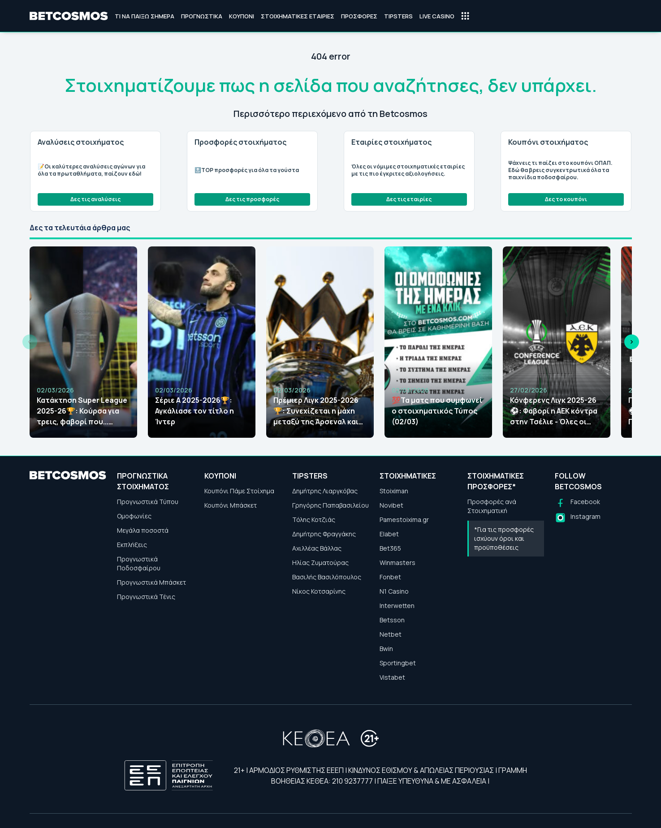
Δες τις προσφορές (252, 199)
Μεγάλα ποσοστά (142, 530)
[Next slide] (631, 342)
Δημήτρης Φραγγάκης (324, 534)
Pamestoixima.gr (404, 519)
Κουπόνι (241, 16)
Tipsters (398, 16)
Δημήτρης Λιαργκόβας (325, 491)
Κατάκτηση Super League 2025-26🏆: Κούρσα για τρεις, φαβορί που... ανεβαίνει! (82, 411)
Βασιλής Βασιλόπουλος (326, 577)
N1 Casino (394, 591)
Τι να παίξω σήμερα (144, 16)
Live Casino (436, 16)
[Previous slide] (29, 342)
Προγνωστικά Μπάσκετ (151, 582)
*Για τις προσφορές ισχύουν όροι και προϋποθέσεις (504, 538)
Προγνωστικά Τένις (146, 596)
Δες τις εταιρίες (409, 199)
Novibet (391, 505)
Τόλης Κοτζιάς (313, 519)
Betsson (392, 620)
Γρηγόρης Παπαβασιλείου (330, 505)
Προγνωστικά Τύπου (147, 501)
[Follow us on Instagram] (578, 517)
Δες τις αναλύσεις (95, 199)
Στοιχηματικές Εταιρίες (297, 16)
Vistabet (392, 677)
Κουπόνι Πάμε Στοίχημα (239, 491)
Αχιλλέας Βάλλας (316, 548)
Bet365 (390, 548)
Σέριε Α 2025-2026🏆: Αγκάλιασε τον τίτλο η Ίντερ (194, 411)
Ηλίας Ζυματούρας (320, 562)
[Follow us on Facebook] (577, 503)
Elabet (389, 534)
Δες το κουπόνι (566, 199)
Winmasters (397, 562)
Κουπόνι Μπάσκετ (230, 505)
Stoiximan (394, 491)
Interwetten (397, 605)
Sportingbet (398, 663)
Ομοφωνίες (134, 516)
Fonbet (390, 577)
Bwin (386, 648)
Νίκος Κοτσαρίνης (319, 591)
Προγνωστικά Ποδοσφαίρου (138, 563)
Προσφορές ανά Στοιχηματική (491, 506)
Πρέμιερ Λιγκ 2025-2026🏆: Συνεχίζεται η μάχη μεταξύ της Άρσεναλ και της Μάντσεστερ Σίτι (316, 411)
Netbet (391, 634)
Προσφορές (359, 16)
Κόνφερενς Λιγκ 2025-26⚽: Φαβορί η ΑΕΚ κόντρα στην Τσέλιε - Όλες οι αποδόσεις (553, 411)
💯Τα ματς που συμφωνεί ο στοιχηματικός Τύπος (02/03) (437, 411)
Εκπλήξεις (132, 544)
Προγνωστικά (201, 16)
